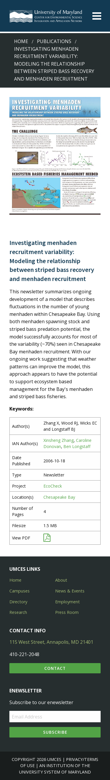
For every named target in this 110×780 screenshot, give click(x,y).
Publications (54, 41)
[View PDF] (46, 539)
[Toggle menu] (96, 16)
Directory (18, 601)
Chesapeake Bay (59, 497)
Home (21, 41)
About (61, 580)
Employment (67, 601)
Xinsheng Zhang (58, 440)
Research (18, 612)
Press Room (67, 612)
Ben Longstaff (76, 446)
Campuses (19, 591)
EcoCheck (52, 486)
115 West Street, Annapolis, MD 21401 (51, 642)
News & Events (69, 591)
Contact (55, 668)
